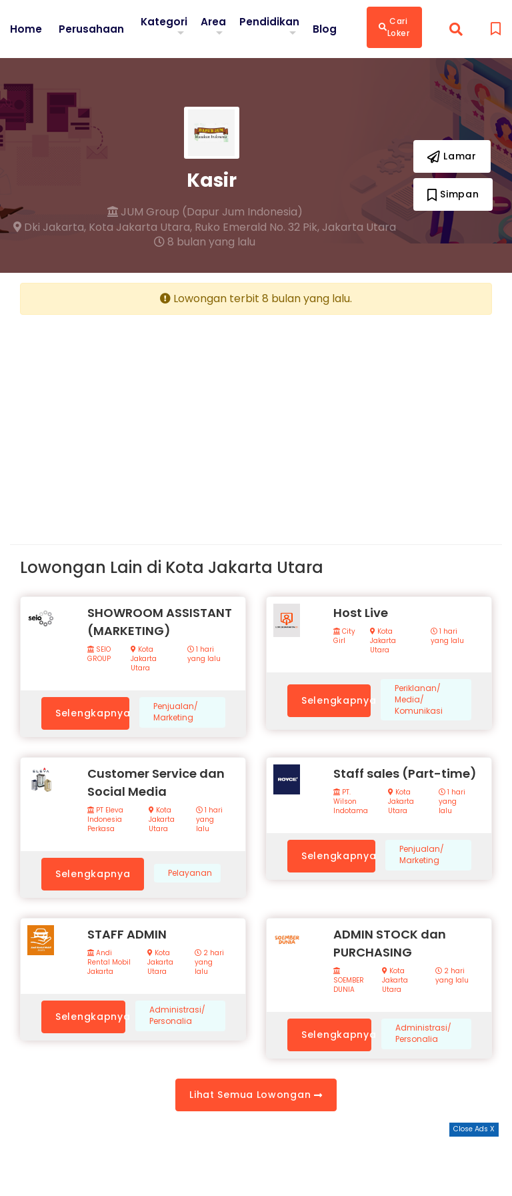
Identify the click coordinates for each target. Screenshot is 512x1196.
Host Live (360, 612)
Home (26, 28)
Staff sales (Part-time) (405, 773)
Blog (327, 28)
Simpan (453, 194)
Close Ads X (474, 1129)
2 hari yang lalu (209, 963)
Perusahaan (92, 28)
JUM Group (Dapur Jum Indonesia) (205, 212)
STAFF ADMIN (127, 934)
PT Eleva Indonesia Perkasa (105, 820)
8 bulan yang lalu (204, 242)
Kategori (165, 21)
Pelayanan (190, 873)
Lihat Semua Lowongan (255, 1094)
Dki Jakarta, (49, 227)
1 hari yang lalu (204, 654)
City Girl (344, 636)
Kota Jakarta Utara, (140, 227)
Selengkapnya (92, 713)
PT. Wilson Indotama (350, 802)
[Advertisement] (133, 419)
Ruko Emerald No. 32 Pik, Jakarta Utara (295, 227)
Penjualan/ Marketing (175, 712)
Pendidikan (272, 21)
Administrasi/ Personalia (177, 1016)
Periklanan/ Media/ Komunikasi (419, 699)
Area (216, 21)
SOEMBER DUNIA (348, 981)
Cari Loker (397, 27)
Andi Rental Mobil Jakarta (109, 963)
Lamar (452, 156)
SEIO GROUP (99, 654)
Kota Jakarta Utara (144, 659)
